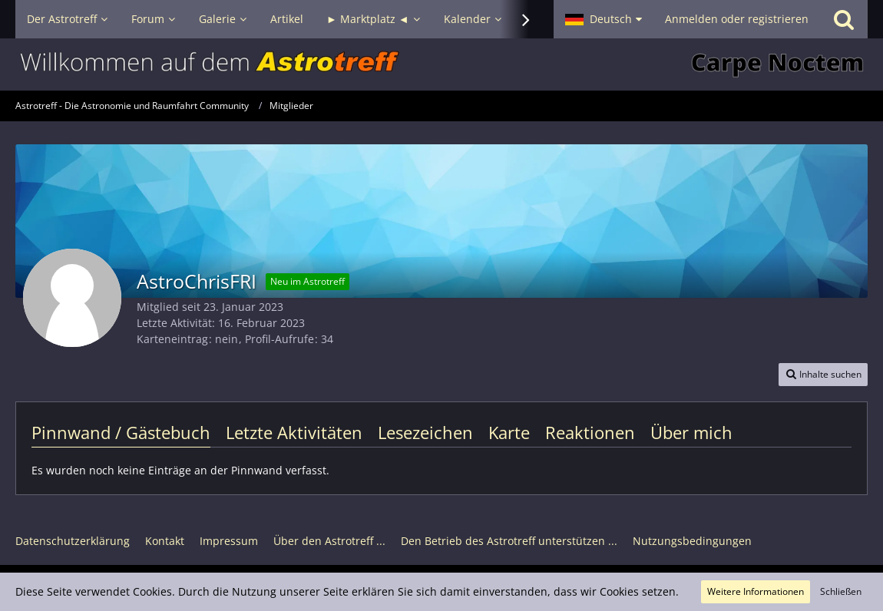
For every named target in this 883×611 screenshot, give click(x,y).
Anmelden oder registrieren (737, 19)
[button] (603, 19)
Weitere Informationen (755, 591)
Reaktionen (590, 432)
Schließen (841, 591)
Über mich (691, 432)
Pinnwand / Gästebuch (120, 432)
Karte (509, 432)
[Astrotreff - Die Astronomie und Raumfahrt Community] (441, 64)
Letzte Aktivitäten (294, 432)
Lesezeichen (425, 432)
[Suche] (844, 19)
